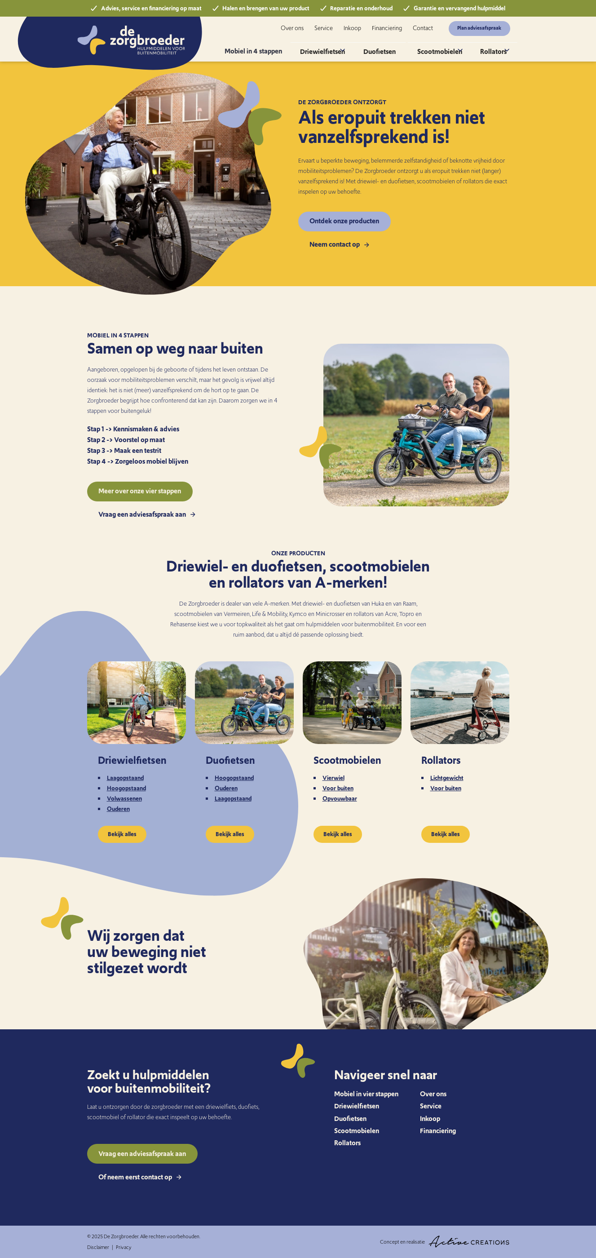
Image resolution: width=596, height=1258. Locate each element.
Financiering (387, 28)
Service (323, 28)
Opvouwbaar (339, 798)
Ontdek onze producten (344, 221)
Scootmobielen (438, 47)
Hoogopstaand (126, 788)
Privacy (123, 1247)
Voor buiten (337, 788)
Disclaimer (98, 1247)
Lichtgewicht (447, 778)
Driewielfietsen (336, 47)
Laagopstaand (125, 778)
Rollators (489, 47)
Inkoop (352, 28)
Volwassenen (124, 798)
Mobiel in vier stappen (366, 1094)
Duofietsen (389, 47)
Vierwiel (333, 778)
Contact (423, 28)
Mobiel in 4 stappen (274, 47)
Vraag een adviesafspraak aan (146, 514)
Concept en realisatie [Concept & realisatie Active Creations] (444, 1242)
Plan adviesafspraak (479, 27)
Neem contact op (339, 244)
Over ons (292, 28)
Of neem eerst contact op (139, 1177)
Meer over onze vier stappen (139, 491)
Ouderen (118, 809)
